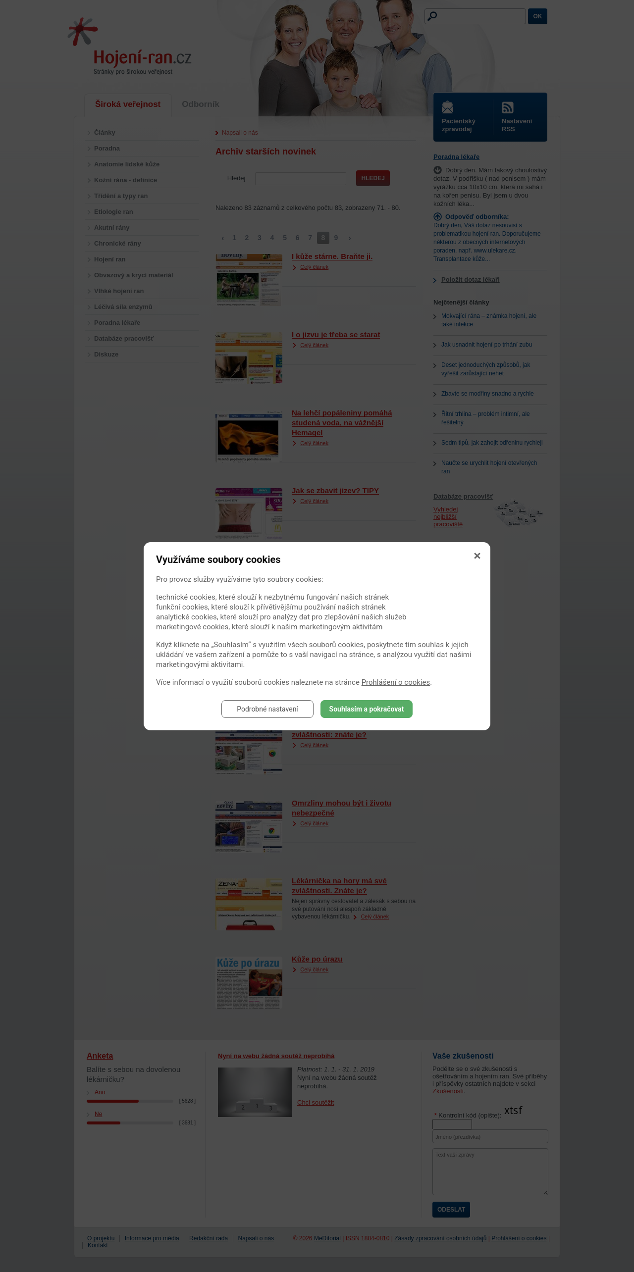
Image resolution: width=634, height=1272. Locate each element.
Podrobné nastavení (267, 709)
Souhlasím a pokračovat (366, 709)
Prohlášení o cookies (396, 682)
